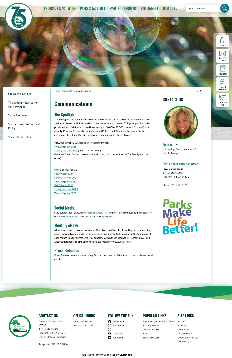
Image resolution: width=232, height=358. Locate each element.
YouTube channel (67, 210)
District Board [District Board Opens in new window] (151, 323)
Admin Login (184, 335)
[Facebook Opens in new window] (124, 316)
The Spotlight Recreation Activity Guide (23, 99)
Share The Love (17, 110)
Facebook (92, 207)
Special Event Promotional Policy (24, 120)
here (112, 210)
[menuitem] (60, 8)
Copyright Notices (188, 331)
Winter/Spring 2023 (65, 187)
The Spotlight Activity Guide (158, 315)
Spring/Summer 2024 (66, 172)
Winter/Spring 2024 (65, 175)
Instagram (118, 207)
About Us (67, 85)
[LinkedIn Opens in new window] (124, 332)
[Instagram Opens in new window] (124, 320)
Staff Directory (151, 331)
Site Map (183, 319)
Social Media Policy (19, 131)
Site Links (186, 310)
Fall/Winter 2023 (63, 179)
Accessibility (185, 327)
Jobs (145, 327)
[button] (224, 8)
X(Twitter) (103, 207)
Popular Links (155, 310)
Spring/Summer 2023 (66, 183)
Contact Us (173, 94)
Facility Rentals (151, 319)
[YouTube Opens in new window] (124, 328)
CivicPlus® (125, 349)
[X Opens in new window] (124, 324)
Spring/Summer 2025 (66, 144)
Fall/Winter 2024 (63, 168)
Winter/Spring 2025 (65, 141)
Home (57, 85)
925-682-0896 (179, 179)
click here (125, 236)
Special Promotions (19, 88)
